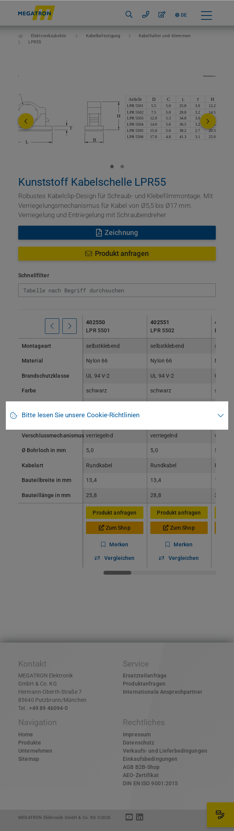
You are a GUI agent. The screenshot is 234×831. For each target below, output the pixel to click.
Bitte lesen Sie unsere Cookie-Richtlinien (80, 415)
